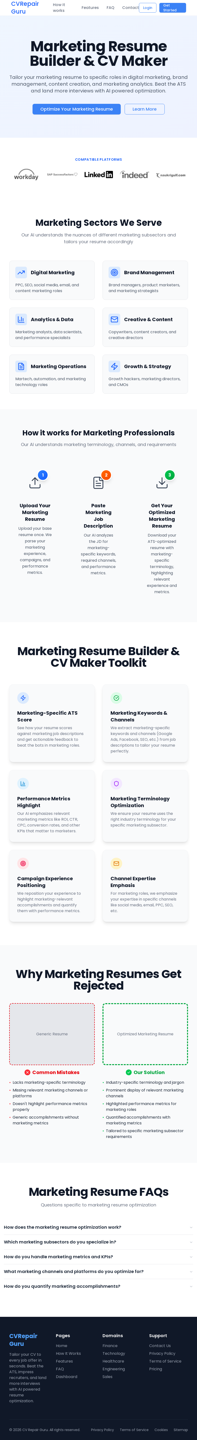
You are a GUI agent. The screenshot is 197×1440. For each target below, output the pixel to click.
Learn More (145, 109)
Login (147, 7)
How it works (59, 7)
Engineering (114, 1369)
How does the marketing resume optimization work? (98, 1227)
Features (90, 7)
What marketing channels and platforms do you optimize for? (98, 1271)
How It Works (68, 1353)
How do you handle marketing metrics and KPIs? (98, 1257)
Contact (130, 7)
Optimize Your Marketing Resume (76, 109)
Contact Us (160, 1346)
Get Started (170, 8)
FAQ (110, 7)
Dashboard (66, 1376)
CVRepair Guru (25, 7)
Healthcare (113, 1361)
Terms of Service (165, 1361)
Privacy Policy (162, 1353)
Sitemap (181, 1429)
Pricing (155, 1369)
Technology (114, 1353)
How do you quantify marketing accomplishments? (98, 1286)
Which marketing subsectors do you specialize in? (98, 1242)
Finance (110, 1346)
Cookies (161, 1429)
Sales (107, 1376)
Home (61, 1346)
